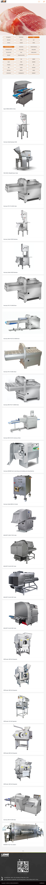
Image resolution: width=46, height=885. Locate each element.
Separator (8, 55)
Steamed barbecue (34, 46)
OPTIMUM (21, 64)
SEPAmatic (8, 70)
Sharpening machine (21, 55)
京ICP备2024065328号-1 (14, 883)
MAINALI (21, 70)
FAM (21, 59)
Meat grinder (34, 49)
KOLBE (21, 67)
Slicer (21, 52)
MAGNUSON (9, 73)
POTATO (8, 42)
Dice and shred (8, 52)
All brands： (9, 59)
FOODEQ (8, 64)
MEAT (34, 37)
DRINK (34, 42)
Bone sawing (21, 49)
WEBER (33, 59)
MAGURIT (33, 67)
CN (38, 1)
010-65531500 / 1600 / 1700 (10, 877)
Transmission (21, 46)
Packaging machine (9, 49)
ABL (33, 64)
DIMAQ (34, 70)
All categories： (8, 37)
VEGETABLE (21, 37)
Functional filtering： (8, 46)
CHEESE (21, 42)
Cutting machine (33, 52)
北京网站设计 (42, 883)
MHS (9, 67)
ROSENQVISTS (21, 73)
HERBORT (33, 73)
